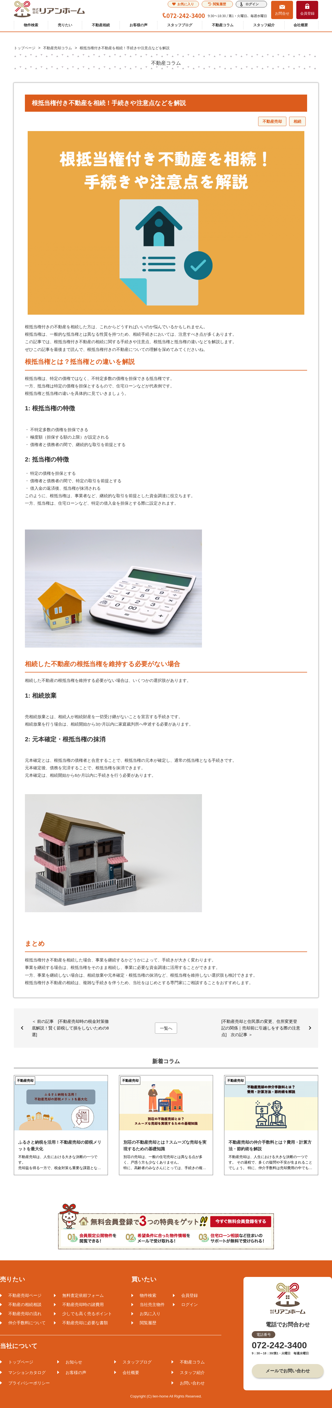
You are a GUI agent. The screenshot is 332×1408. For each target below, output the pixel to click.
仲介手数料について (27, 1322)
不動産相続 (101, 25)
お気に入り (183, 4)
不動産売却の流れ (25, 1313)
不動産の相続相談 (25, 1304)
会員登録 (307, 13)
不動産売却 (272, 121)
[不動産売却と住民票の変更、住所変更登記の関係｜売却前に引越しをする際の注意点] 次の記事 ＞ (260, 1028)
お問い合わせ (192, 1383)
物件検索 (31, 25)
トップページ (20, 1362)
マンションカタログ (27, 1372)
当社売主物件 (152, 1304)
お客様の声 (138, 25)
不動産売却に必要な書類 (85, 1322)
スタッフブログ (179, 25)
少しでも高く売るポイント (87, 1313)
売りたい (65, 25)
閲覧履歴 (217, 4)
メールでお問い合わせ (288, 1370)
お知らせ (74, 1362)
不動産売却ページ (25, 1295)
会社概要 (301, 25)
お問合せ (282, 13)
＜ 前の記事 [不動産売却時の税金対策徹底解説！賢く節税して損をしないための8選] (70, 1028)
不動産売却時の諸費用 (83, 1304)
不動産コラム (223, 25)
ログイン (252, 4)
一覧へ (166, 1028)
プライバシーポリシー (29, 1383)
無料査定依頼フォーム (83, 1295)
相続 (297, 121)
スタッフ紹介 (264, 25)
